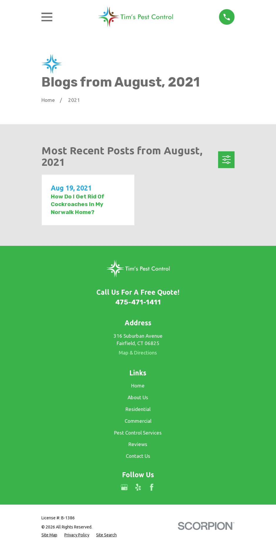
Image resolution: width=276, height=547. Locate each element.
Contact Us (138, 456)
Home (138, 385)
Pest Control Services (138, 432)
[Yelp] (138, 487)
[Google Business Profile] (124, 487)
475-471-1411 (138, 302)
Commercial (138, 421)
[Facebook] (151, 487)
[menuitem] (49, 535)
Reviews (137, 444)
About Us (138, 397)
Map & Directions (138, 352)
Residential (138, 409)
